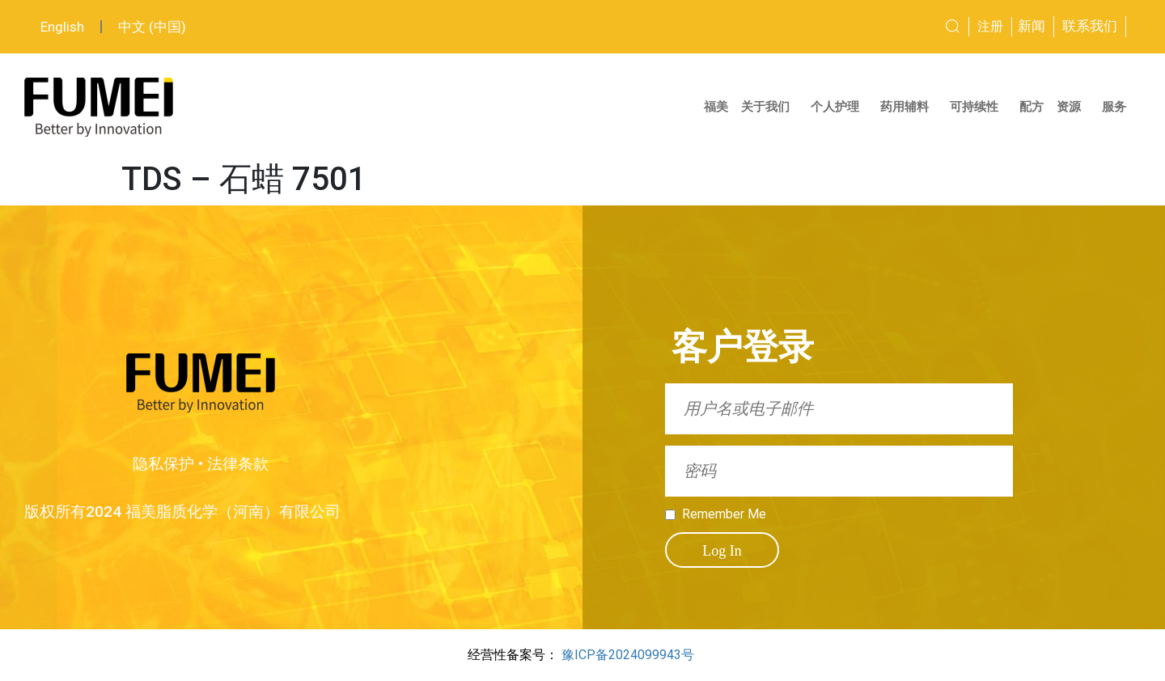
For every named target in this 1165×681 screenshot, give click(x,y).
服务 (1118, 107)
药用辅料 (908, 107)
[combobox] (892, 26)
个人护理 (839, 107)
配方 (1031, 106)
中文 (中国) (152, 27)
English (62, 27)
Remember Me (724, 514)
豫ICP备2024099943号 (627, 654)
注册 (990, 26)
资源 (1073, 107)
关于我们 (769, 107)
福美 (716, 106)
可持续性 (978, 107)
